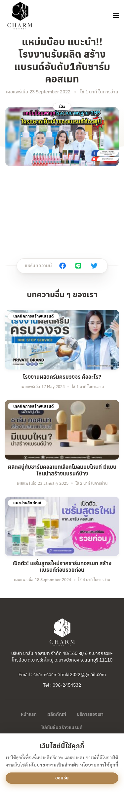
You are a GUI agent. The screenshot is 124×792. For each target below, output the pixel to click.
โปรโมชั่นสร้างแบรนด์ (62, 727)
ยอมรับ (62, 778)
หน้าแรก (29, 714)
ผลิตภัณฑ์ (56, 714)
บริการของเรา (90, 714)
